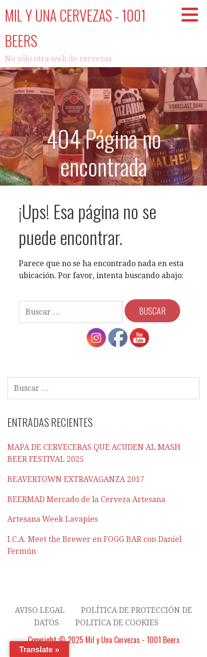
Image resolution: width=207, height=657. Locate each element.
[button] (193, 14)
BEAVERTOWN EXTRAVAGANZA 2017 (75, 479)
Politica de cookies (117, 622)
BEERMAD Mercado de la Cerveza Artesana (86, 499)
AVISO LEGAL (40, 610)
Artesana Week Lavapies (52, 519)
